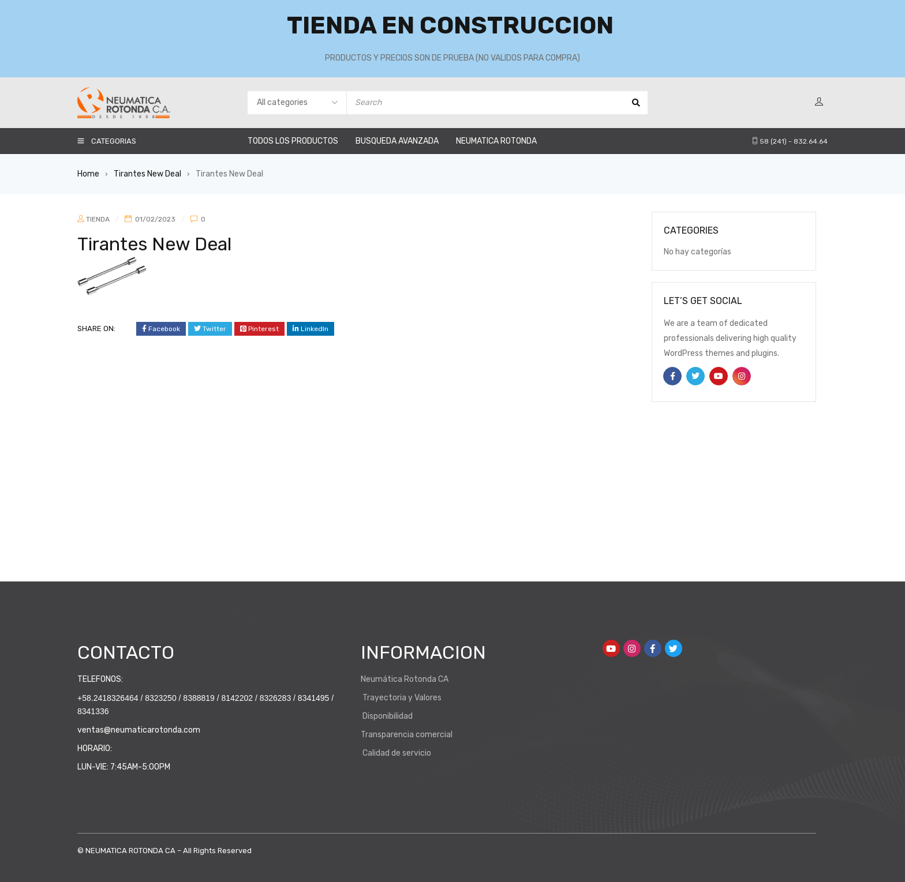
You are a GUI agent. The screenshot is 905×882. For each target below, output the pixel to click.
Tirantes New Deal (147, 174)
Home (88, 174)
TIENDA (98, 219)
